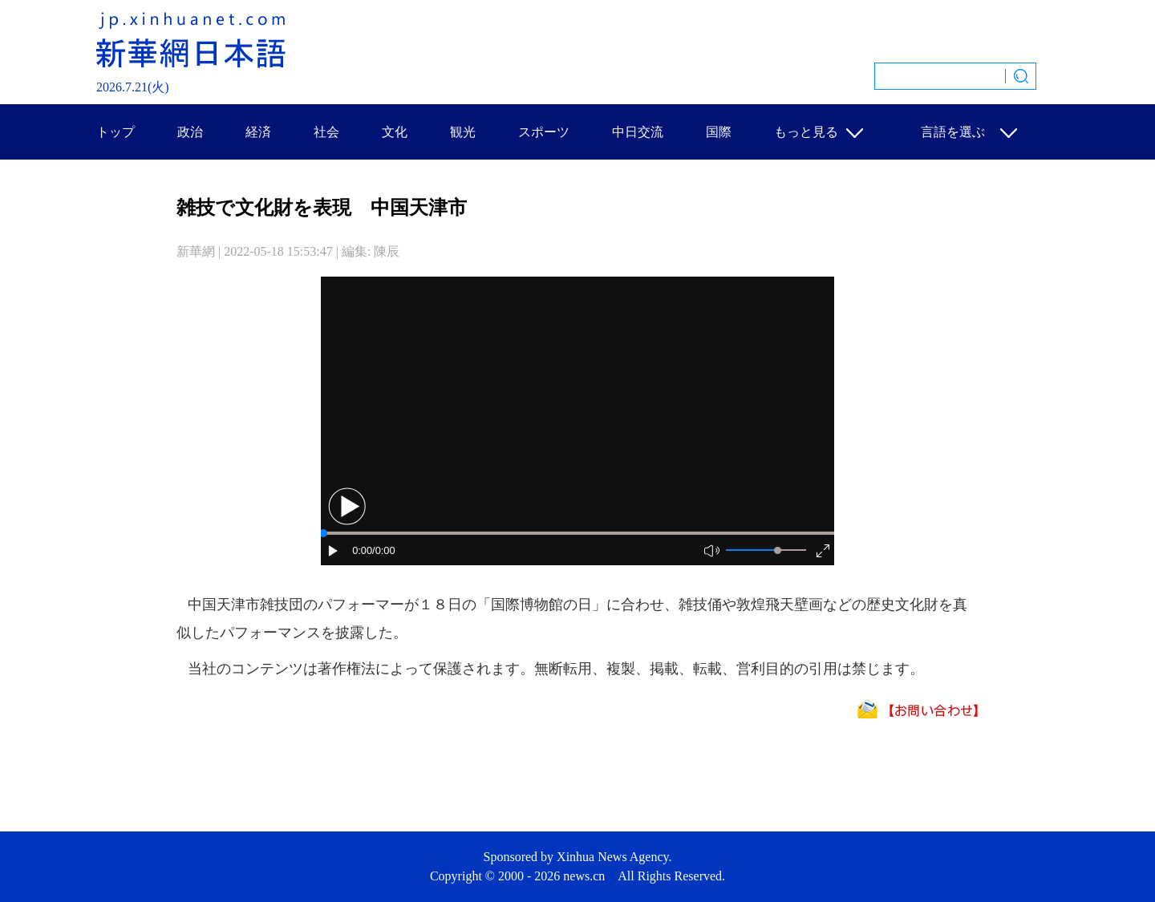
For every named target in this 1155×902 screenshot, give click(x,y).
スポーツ (543, 132)
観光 (463, 132)
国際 (719, 132)
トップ (115, 132)
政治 (190, 132)
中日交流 (637, 132)
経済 (258, 132)
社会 (326, 132)
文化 (394, 132)
